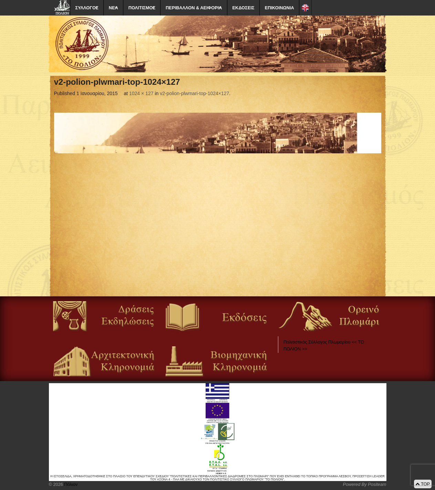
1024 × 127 (141, 93)
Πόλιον (70, 484)
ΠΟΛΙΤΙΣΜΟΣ (141, 7)
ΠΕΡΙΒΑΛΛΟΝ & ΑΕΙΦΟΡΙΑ (194, 7)
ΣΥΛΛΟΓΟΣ (87, 7)
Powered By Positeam (364, 484)
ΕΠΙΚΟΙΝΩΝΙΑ (279, 7)
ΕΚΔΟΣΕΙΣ (243, 7)
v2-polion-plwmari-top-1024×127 (194, 93)
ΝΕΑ (113, 7)
